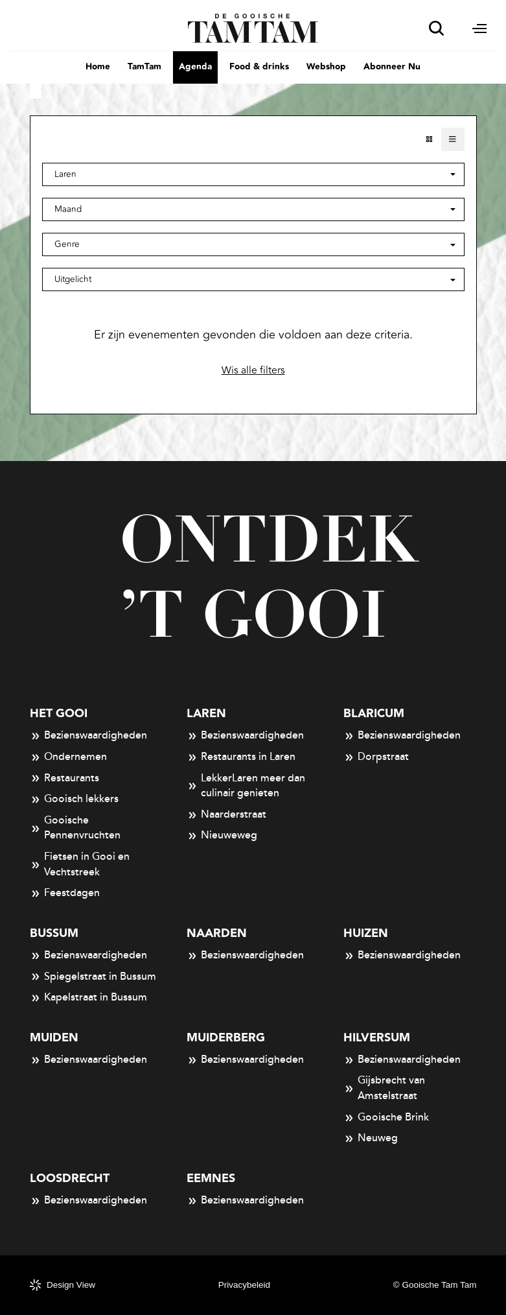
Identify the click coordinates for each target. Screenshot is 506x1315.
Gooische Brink (386, 1118)
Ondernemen (69, 757)
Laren (206, 713)
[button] (253, 209)
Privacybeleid (244, 1285)
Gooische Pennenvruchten (75, 828)
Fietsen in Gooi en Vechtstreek (80, 864)
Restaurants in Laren (241, 757)
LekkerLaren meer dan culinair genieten (246, 786)
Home (98, 67)
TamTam (144, 67)
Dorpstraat (376, 757)
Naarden (217, 933)
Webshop (326, 67)
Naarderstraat (227, 815)
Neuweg (370, 1138)
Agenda (195, 67)
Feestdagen (65, 893)
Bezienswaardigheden (89, 736)
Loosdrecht (69, 1178)
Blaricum (373, 713)
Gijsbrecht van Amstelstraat (384, 1088)
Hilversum (376, 1037)
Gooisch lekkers (74, 799)
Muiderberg (226, 1037)
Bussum (54, 933)
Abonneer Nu (391, 67)
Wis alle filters (253, 370)
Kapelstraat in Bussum (89, 998)
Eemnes (211, 1178)
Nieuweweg (222, 836)
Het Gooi (58, 713)
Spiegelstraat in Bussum (93, 977)
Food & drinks (259, 67)
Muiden (54, 1037)
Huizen (365, 933)
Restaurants (65, 779)
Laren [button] (65, 174)
